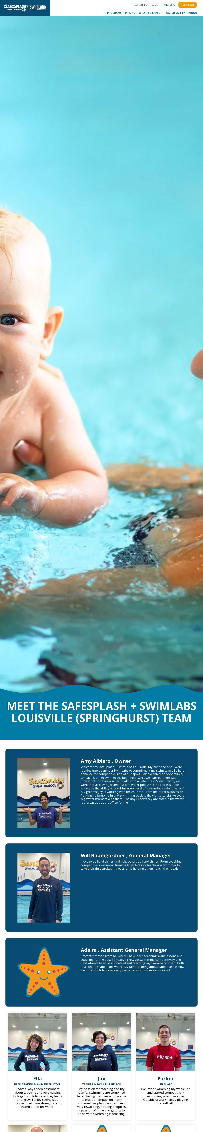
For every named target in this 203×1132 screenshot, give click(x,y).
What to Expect (150, 13)
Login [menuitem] (155, 4)
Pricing (130, 13)
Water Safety (175, 13)
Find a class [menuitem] (187, 4)
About (193, 13)
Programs (114, 13)
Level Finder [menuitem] (141, 4)
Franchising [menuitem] (168, 4)
